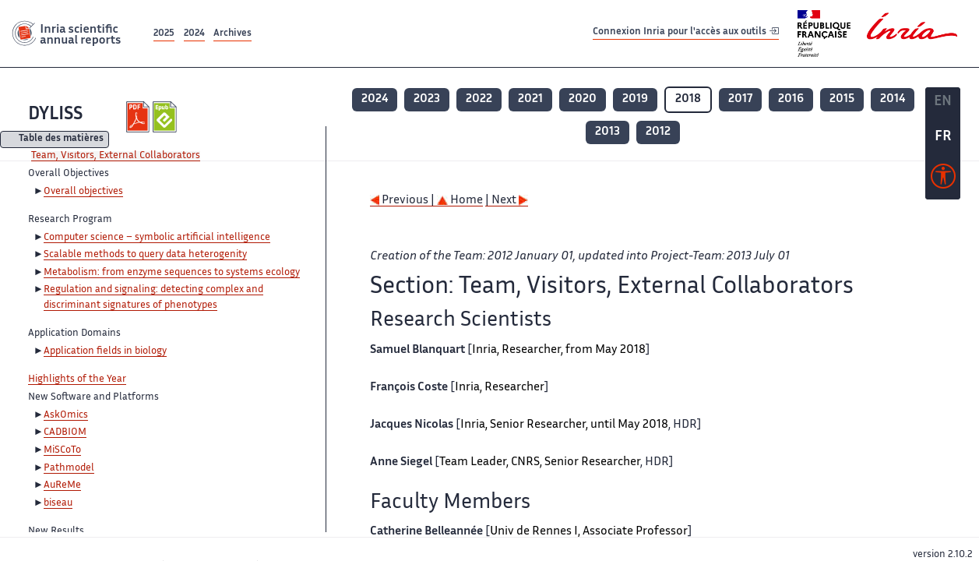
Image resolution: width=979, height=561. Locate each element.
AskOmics (66, 415)
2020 (583, 99)
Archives (232, 34)
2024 (194, 34)
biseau (58, 503)
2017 (740, 99)
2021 (530, 99)
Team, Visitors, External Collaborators (115, 156)
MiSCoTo (62, 450)
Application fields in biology (105, 351)
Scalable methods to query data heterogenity (145, 254)
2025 (163, 34)
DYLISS (55, 115)
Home (460, 201)
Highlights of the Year (77, 379)
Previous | (403, 201)
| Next (506, 201)
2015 (841, 99)
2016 (791, 99)
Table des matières (61, 140)
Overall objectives (83, 191)
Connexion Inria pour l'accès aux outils (686, 33)
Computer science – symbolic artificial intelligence (157, 237)
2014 (892, 99)
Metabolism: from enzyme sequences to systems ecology (172, 272)
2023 (427, 99)
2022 (479, 99)
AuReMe (62, 485)
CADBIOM (65, 432)
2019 (635, 99)
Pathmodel (69, 468)
